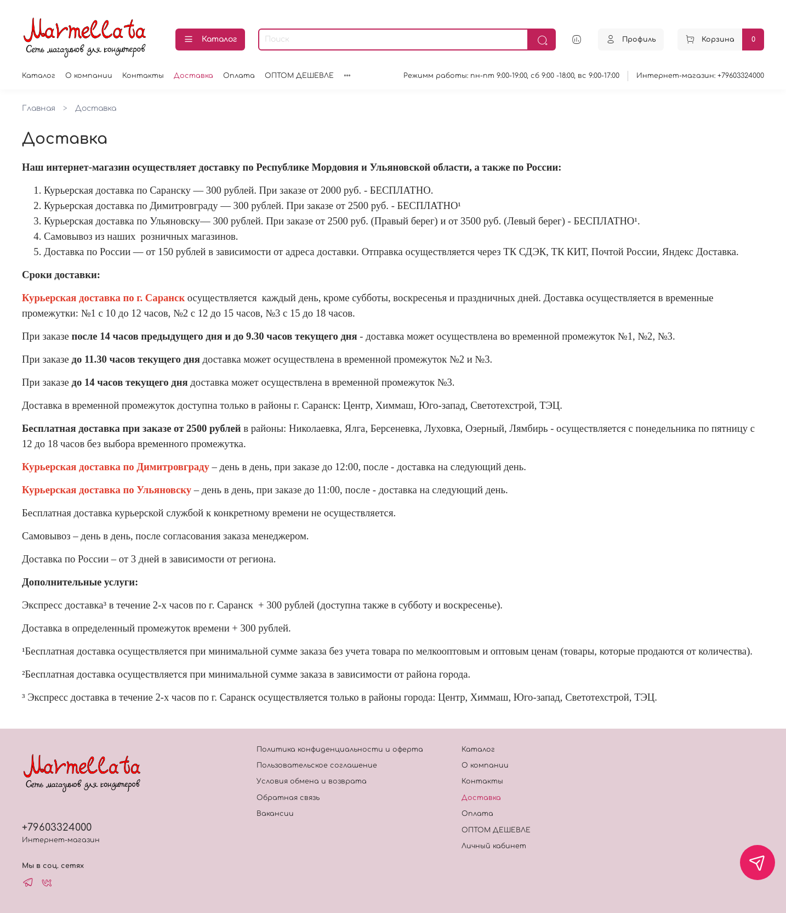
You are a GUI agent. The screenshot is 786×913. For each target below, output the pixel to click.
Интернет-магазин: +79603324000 (700, 76)
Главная (38, 108)
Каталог (210, 39)
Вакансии (275, 814)
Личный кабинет (494, 846)
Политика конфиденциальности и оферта (340, 749)
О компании (88, 76)
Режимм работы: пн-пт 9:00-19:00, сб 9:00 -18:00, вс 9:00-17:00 (511, 76)
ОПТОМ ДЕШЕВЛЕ (299, 76)
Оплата (239, 76)
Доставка (193, 76)
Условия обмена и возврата (312, 781)
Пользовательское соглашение (317, 765)
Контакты (143, 76)
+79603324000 (57, 827)
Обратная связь (288, 798)
